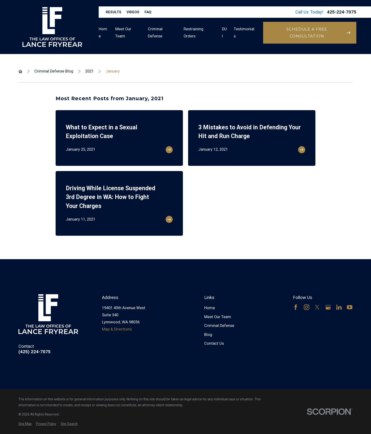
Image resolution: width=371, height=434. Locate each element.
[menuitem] (25, 424)
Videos (133, 12)
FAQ (148, 12)
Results (113, 12)
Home (209, 308)
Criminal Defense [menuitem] (155, 32)
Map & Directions (117, 329)
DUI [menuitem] (224, 32)
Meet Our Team (217, 317)
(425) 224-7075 (34, 352)
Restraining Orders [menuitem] (193, 32)
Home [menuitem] (103, 32)
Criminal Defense (219, 325)
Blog (208, 334)
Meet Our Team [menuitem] (123, 32)
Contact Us (214, 343)
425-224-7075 (341, 12)
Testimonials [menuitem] (244, 32)
